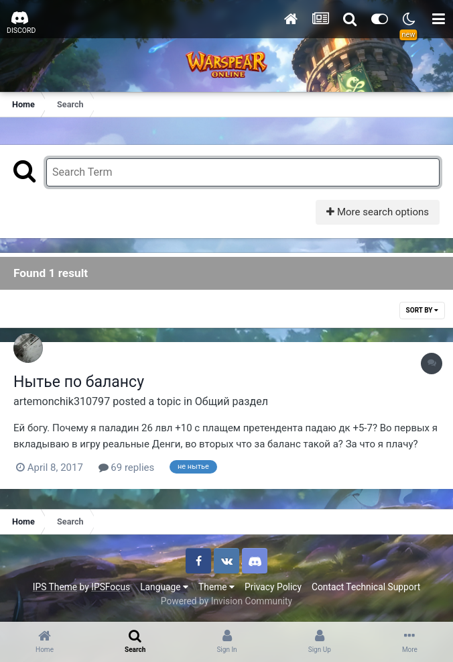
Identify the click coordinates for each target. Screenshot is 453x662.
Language (164, 587)
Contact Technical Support (366, 587)
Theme (216, 587)
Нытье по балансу (78, 382)
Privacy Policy (273, 587)
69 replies (127, 467)
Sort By (422, 310)
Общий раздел (231, 401)
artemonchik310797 (61, 401)
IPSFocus (110, 587)
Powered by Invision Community (226, 601)
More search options (377, 212)
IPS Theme (55, 587)
